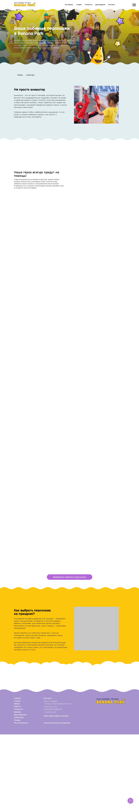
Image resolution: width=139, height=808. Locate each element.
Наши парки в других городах (56, 789)
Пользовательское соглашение (57, 796)
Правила (17, 785)
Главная (20, 75)
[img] (25, 4)
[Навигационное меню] (134, 5)
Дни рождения (100, 4)
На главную (69, 4)
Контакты (111, 4)
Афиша (17, 777)
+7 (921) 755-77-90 (50, 780)
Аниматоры (30, 75)
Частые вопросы (21, 796)
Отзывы (17, 794)
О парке (79, 4)
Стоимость (88, 4)
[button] (69, 650)
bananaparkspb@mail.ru (53, 783)
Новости (17, 780)
